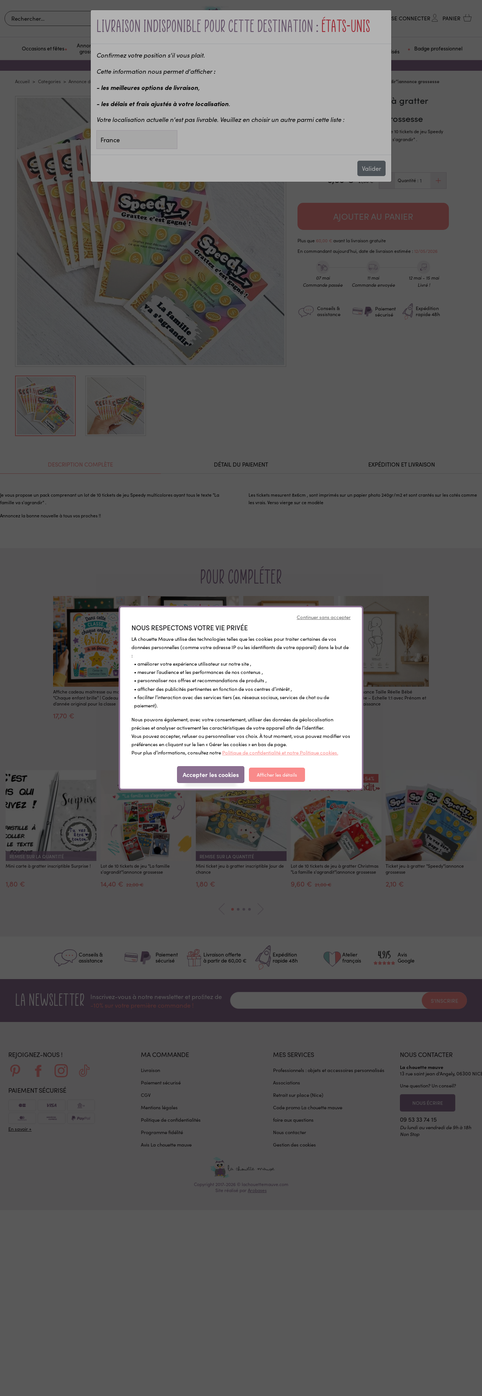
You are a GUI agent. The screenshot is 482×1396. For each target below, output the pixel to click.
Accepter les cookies (211, 774)
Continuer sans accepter (324, 617)
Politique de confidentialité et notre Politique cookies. (280, 752)
